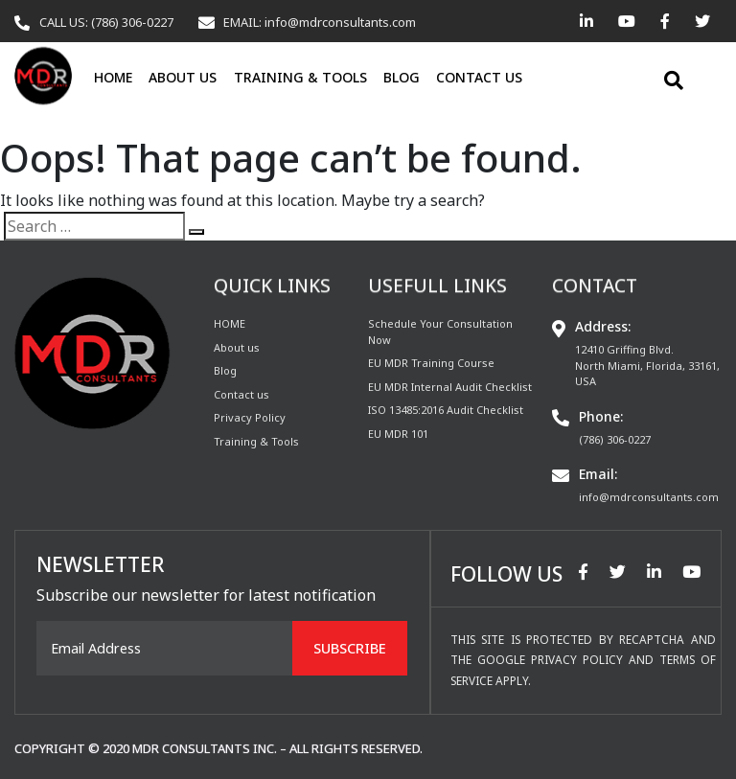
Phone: (601, 416)
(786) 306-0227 (615, 439)
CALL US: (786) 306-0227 (106, 22)
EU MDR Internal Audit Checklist (450, 386)
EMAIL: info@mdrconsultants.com (319, 22)
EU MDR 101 (398, 433)
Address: (603, 326)
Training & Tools (300, 77)
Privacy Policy (250, 417)
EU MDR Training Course (431, 362)
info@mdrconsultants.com (649, 497)
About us (183, 77)
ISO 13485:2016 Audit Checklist (445, 409)
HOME (113, 77)
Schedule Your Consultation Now (440, 331)
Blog (401, 77)
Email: (598, 474)
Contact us (479, 77)
